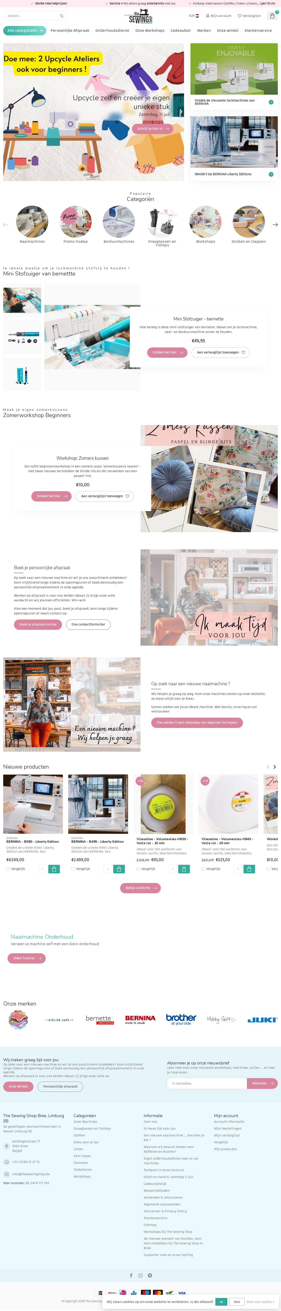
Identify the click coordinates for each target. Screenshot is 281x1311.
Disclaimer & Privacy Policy (165, 1211)
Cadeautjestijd (155, 1184)
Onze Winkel (18, 1086)
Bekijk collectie (141, 888)
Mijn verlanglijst (227, 1135)
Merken (204, 30)
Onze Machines (85, 1122)
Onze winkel (228, 30)
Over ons (150, 1122)
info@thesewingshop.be (31, 1174)
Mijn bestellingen (228, 1128)
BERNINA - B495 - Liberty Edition (97, 842)
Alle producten (225, 1149)
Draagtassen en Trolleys (92, 1128)
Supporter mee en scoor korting (168, 1255)
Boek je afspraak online (38, 624)
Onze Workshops (149, 30)
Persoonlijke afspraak (60, 1086)
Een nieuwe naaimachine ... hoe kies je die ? (174, 1137)
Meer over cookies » (260, 1302)
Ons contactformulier (88, 624)
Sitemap (150, 1225)
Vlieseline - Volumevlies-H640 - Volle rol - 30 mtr (227, 841)
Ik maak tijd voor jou (160, 1128)
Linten (78, 1149)
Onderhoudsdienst (112, 30)
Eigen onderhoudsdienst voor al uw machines (171, 1161)
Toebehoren (83, 1170)
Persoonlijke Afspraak (70, 30)
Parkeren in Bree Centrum (164, 1170)
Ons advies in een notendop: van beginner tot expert (197, 722)
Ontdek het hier (168, 352)
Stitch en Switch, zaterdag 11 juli (168, 1177)
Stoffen (79, 1135)
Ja (221, 1302)
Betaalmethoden (157, 1191)
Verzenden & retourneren (163, 1197)
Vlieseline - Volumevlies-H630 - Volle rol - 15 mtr (162, 841)
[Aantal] (43, 869)
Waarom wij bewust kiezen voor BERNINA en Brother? (169, 1149)
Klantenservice (258, 30)
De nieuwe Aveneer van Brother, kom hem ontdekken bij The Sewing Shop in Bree (173, 1243)
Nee (237, 1302)
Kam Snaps (82, 1156)
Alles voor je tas (86, 1142)
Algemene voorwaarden (162, 1204)
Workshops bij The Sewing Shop (168, 1232)
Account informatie (229, 1122)
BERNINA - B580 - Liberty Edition (32, 842)
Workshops (82, 1176)
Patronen (81, 1163)
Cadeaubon (181, 30)
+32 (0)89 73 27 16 (25, 1162)
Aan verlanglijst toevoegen (221, 352)
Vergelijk (18, 869)
